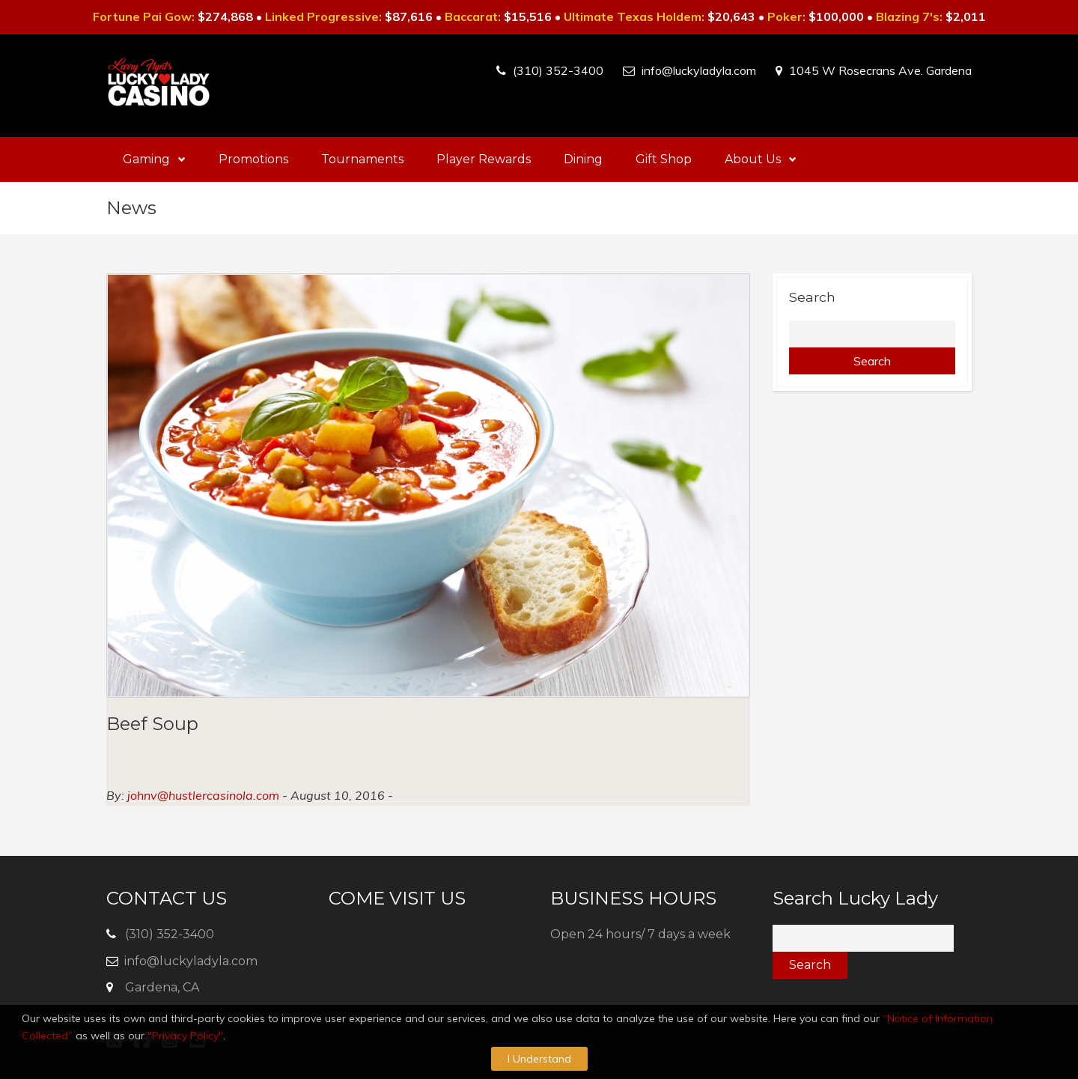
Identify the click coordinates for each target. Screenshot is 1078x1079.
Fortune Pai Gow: (144, 16)
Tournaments (362, 159)
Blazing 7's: (909, 16)
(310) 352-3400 (558, 70)
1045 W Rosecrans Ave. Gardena (880, 70)
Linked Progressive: (323, 16)
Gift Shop (664, 159)
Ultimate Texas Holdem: (634, 16)
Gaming (154, 159)
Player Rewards (483, 159)
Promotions (253, 159)
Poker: (786, 16)
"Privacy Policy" (185, 1035)
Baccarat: (473, 16)
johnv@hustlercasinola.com (203, 795)
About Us (761, 159)
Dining (583, 159)
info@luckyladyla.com (699, 70)
